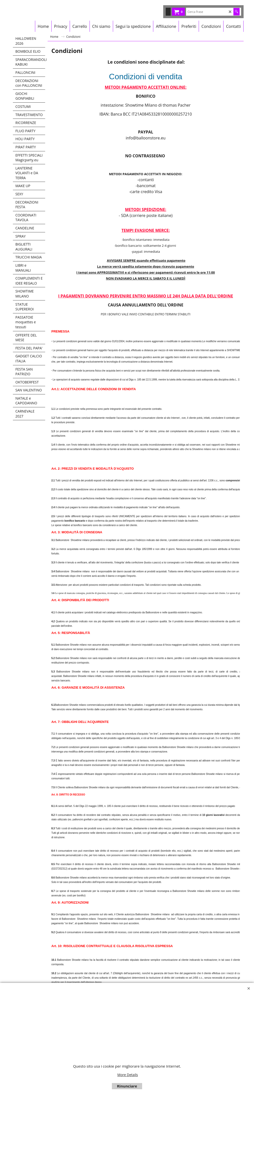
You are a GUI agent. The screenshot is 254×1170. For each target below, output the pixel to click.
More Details (127, 1074)
